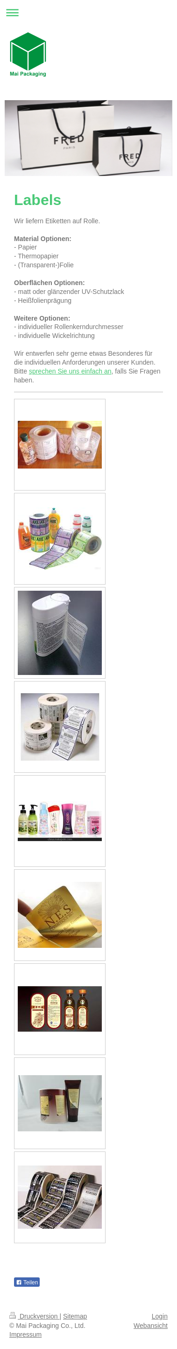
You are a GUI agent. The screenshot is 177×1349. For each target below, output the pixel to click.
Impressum (25, 1334)
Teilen (27, 1282)
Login (160, 1316)
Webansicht (151, 1325)
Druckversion (34, 1316)
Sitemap (75, 1316)
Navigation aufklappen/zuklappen (88, 12)
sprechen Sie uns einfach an (70, 371)
